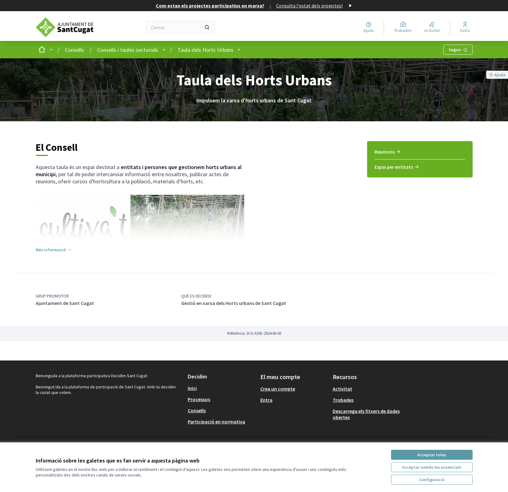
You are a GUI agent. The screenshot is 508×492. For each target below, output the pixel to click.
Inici (192, 388)
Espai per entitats (397, 167)
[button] (54, 250)
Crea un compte (277, 389)
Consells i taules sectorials (127, 49)
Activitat (342, 389)
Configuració (431, 479)
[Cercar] (180, 27)
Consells (74, 49)
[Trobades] (403, 27)
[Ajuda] (368, 27)
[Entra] (465, 27)
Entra (266, 400)
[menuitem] (420, 154)
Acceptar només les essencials (431, 467)
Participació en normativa (216, 421)
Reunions (388, 152)
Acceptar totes (431, 455)
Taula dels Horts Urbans (205, 49)
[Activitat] (432, 27)
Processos (199, 399)
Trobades (343, 400)
